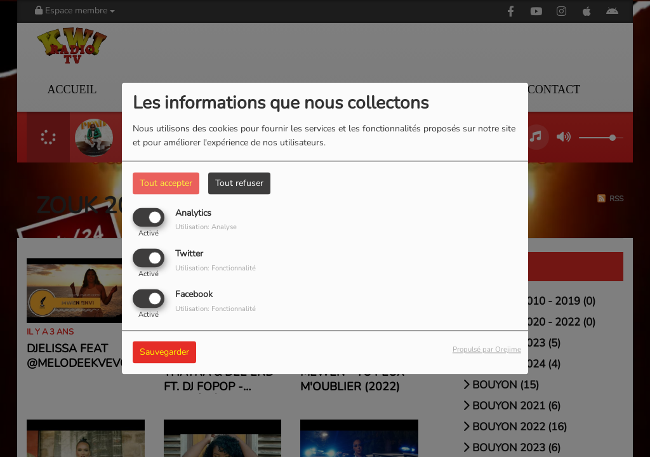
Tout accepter (166, 183)
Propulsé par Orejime (487, 350)
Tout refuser (239, 183)
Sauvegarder (164, 353)
